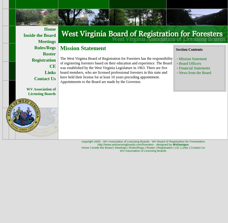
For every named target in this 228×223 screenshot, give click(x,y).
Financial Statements (194, 68)
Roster (150, 147)
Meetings (121, 147)
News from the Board (195, 73)
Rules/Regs (136, 147)
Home (85, 147)
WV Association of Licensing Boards (143, 150)
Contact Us (197, 147)
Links (184, 147)
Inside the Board (102, 147)
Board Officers (190, 63)
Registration (165, 147)
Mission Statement (193, 59)
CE (177, 147)
